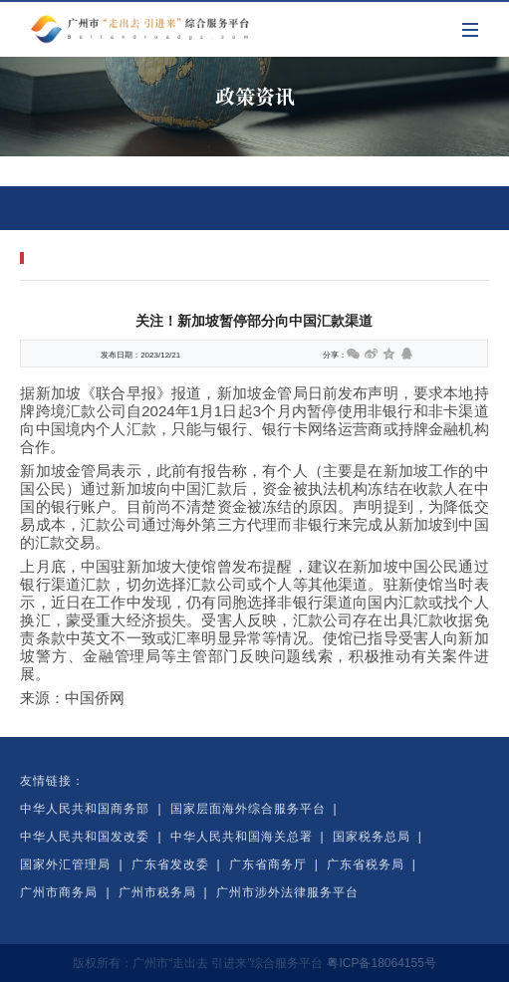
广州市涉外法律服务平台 (287, 892)
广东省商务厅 (268, 864)
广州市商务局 (59, 892)
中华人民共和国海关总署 (241, 837)
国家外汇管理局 (65, 864)
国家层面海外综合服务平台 (248, 809)
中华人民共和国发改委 (84, 837)
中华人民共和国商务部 (84, 809)
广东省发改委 (170, 864)
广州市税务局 (157, 892)
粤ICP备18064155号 (381, 963)
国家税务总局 (371, 837)
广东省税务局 (365, 864)
